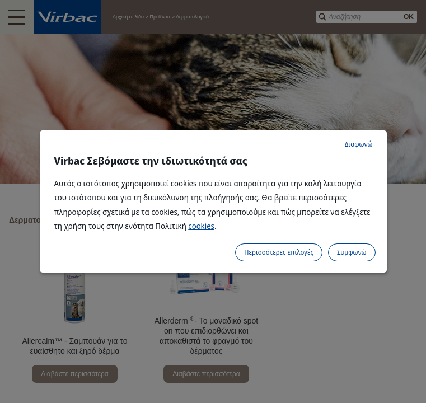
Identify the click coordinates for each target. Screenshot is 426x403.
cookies (201, 226)
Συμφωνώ (352, 252)
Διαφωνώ (359, 144)
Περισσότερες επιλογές (278, 252)
